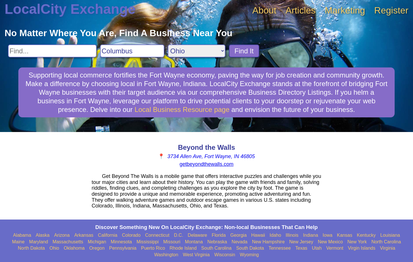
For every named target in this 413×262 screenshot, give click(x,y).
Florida (219, 235)
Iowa (327, 235)
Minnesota (121, 241)
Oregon (96, 248)
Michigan (97, 241)
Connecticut (157, 235)
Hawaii (258, 235)
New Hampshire (268, 241)
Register (391, 10)
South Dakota (250, 248)
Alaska (43, 235)
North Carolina (386, 241)
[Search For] (52, 50)
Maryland (38, 241)
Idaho (275, 235)
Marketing (345, 10)
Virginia (387, 248)
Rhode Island (183, 248)
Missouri (171, 241)
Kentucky (366, 235)
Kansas (344, 235)
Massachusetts (67, 241)
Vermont (334, 248)
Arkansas (83, 235)
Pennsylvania (123, 248)
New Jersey (301, 241)
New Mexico (330, 241)
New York (357, 241)
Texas (301, 248)
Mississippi (148, 241)
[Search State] (196, 50)
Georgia (238, 235)
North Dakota (31, 248)
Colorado (131, 235)
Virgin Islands (361, 248)
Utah (317, 248)
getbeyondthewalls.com (206, 164)
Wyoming (249, 254)
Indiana (310, 235)
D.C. (178, 235)
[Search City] (132, 50)
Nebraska (217, 241)
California (108, 235)
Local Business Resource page (182, 109)
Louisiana (390, 235)
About (264, 10)
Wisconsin (224, 254)
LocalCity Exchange (70, 9)
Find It (244, 51)
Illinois (292, 235)
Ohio (54, 248)
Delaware (197, 235)
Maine (18, 241)
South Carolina (216, 248)
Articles (300, 10)
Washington (166, 254)
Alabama (22, 235)
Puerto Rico (153, 248)
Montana (194, 241)
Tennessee (279, 248)
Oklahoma (74, 248)
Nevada (240, 241)
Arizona (62, 235)
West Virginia (196, 254)
